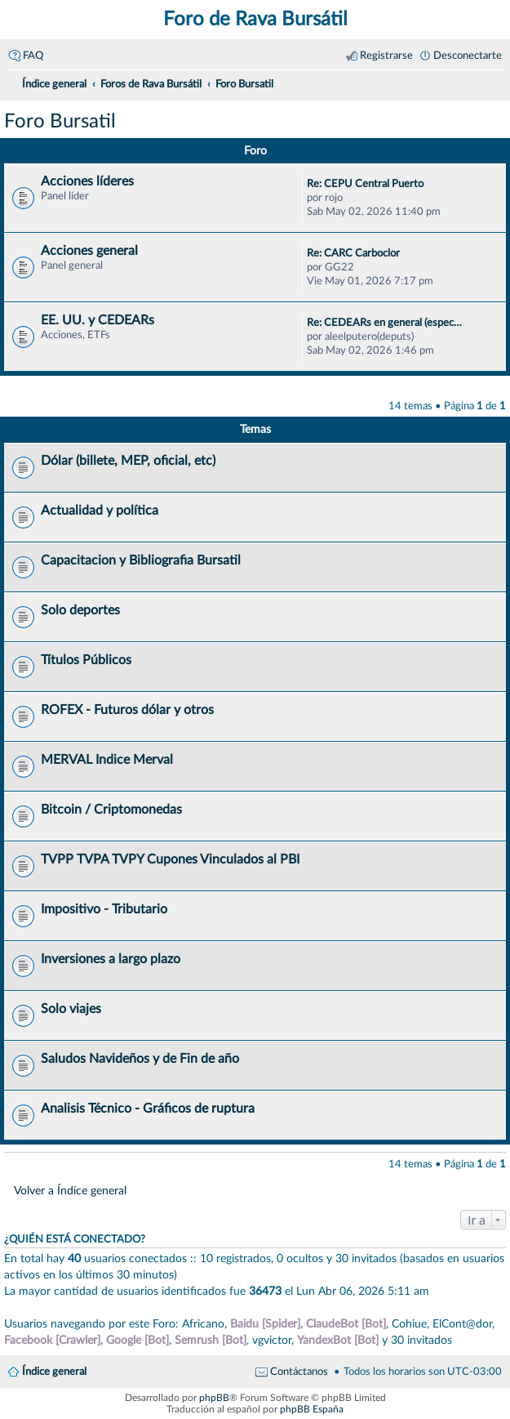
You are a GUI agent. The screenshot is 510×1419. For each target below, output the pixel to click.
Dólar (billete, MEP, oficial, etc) (128, 460)
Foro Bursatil (60, 122)
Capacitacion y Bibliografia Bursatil (141, 560)
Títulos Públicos (86, 660)
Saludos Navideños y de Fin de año (140, 1058)
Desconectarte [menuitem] (467, 55)
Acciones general (89, 250)
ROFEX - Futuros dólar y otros (127, 709)
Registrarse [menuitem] (386, 55)
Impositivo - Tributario (104, 909)
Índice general (54, 1371)
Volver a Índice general (70, 1191)
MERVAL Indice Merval (107, 759)
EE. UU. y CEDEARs (97, 320)
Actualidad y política (99, 510)
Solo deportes (80, 610)
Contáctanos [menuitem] (299, 1371)
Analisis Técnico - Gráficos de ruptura (148, 1108)
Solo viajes (71, 1008)
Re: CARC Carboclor (353, 253)
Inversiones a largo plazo (110, 959)
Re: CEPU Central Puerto (365, 184)
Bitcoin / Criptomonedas (111, 809)
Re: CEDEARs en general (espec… (384, 322)
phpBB (214, 1398)
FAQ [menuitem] (33, 55)
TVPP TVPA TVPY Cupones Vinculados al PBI (170, 859)
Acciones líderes (87, 181)
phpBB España (312, 1409)
